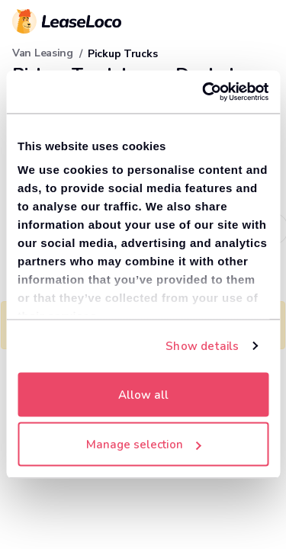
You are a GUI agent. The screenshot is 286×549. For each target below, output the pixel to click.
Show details (202, 346)
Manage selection (143, 444)
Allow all (143, 394)
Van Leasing (42, 53)
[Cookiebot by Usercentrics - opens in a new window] (203, 92)
